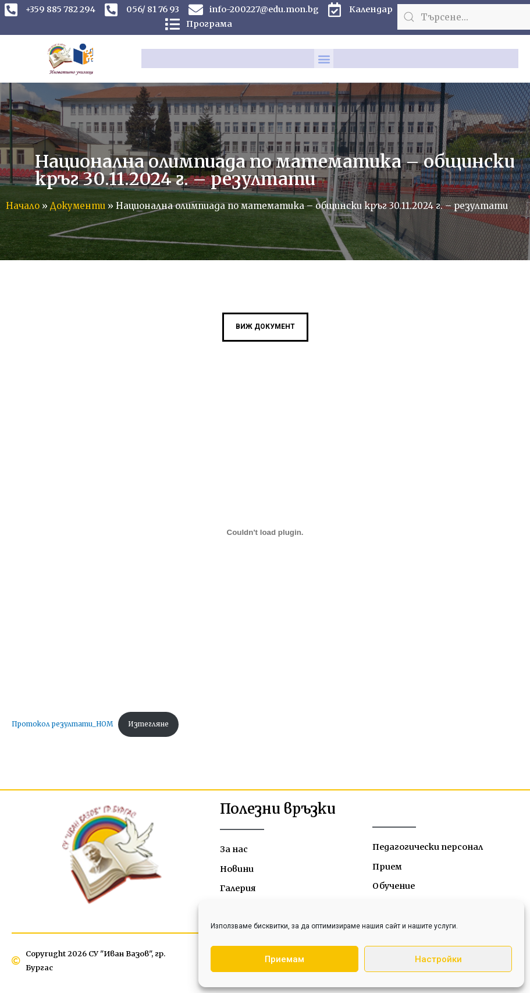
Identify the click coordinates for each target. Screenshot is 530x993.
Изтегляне (152, 725)
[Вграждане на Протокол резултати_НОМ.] (265, 533)
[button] (323, 58)
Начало (23, 205)
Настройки (438, 959)
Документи (77, 205)
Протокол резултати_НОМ (64, 725)
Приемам (284, 959)
